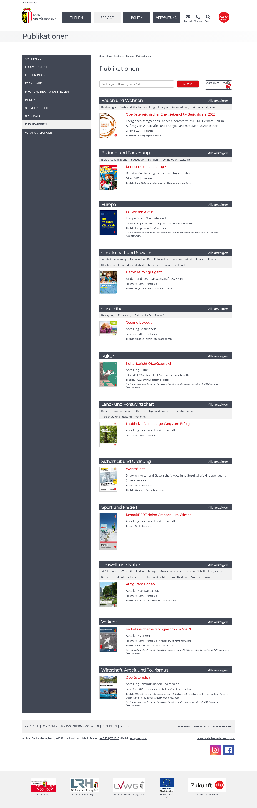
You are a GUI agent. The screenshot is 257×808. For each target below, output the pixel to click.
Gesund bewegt (139, 323)
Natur (104, 577)
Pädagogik (137, 159)
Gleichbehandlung (112, 265)
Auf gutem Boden (140, 584)
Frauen (212, 259)
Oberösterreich (138, 678)
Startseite (119, 56)
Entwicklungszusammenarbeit (173, 259)
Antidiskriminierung (113, 259)
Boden (105, 411)
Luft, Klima (215, 571)
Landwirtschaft (185, 411)
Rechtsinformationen (125, 577)
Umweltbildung (178, 577)
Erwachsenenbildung (114, 159)
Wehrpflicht (135, 469)
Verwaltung (166, 17)
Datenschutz (197, 726)
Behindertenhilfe (140, 259)
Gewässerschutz (170, 571)
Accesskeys (30, 2)
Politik (137, 17)
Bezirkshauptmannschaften (80, 726)
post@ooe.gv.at (138, 738)
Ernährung (124, 315)
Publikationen (143, 56)
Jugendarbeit (135, 265)
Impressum (178, 726)
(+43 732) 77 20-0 (109, 738)
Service (107, 17)
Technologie (169, 159)
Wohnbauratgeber (204, 107)
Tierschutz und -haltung (116, 416)
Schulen (153, 159)
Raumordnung (180, 107)
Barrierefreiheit (221, 726)
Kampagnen (49, 726)
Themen (76, 17)
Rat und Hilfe (143, 315)
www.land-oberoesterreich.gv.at (216, 738)
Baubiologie (108, 107)
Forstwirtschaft (123, 411)
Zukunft (185, 159)
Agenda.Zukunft (122, 571)
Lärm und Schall (195, 571)
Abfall (105, 571)
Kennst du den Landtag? (146, 167)
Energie (163, 107)
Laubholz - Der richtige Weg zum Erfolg (158, 424)
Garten (140, 411)
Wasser (195, 577)
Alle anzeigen (218, 101)
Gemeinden (110, 726)
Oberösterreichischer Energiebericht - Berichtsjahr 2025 (170, 114)
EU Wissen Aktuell (140, 212)
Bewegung (107, 315)
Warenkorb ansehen (218, 84)
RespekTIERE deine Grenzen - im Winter (158, 515)
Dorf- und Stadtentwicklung (137, 107)
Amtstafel (32, 726)
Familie (199, 259)
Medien (125, 726)
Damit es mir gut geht (144, 272)
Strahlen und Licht (153, 577)
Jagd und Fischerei (160, 411)
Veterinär (141, 416)
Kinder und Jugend (159, 265)
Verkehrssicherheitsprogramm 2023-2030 (159, 629)
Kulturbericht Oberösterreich (149, 364)
